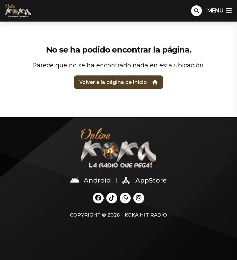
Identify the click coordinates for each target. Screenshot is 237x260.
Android (90, 180)
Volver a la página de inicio (118, 82)
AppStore (144, 180)
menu (219, 10)
